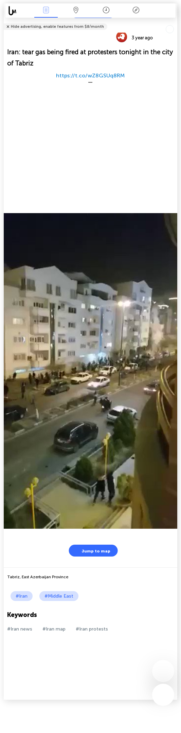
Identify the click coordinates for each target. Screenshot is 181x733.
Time (106, 10)
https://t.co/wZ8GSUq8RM (90, 75)
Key (136, 10)
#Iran (22, 596)
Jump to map (91, 551)
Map (76, 10)
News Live (45, 10)
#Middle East (58, 596)
